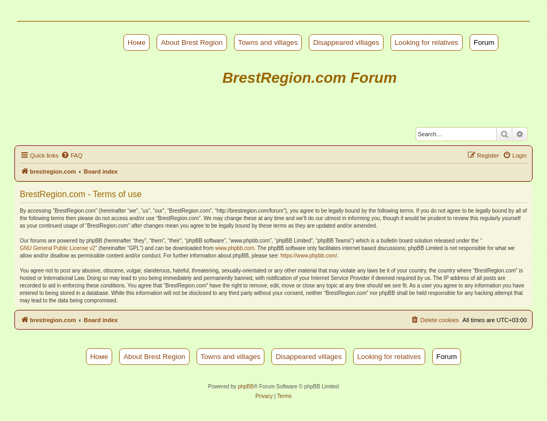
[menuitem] (71, 155)
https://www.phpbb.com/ (308, 256)
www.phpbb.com (234, 248)
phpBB (246, 386)
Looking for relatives (426, 42)
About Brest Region (192, 42)
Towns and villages (268, 42)
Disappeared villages (346, 42)
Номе (137, 42)
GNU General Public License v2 (57, 248)
